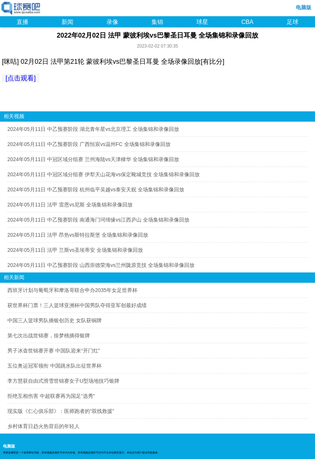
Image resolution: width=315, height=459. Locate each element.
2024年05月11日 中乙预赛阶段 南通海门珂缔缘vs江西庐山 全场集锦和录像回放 (98, 220)
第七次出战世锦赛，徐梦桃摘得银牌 (48, 335)
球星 (202, 22)
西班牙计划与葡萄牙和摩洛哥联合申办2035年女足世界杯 (72, 290)
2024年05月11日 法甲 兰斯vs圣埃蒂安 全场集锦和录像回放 (75, 250)
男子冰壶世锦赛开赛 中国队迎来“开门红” (53, 351)
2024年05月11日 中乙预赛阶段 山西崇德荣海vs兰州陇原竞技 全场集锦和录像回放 (101, 265)
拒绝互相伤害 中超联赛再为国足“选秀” (51, 396)
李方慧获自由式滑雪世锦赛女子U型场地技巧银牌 (63, 381)
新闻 (67, 22)
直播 (22, 22)
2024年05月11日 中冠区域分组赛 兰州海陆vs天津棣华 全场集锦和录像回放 (93, 159)
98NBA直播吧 (21, 9)
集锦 (157, 22)
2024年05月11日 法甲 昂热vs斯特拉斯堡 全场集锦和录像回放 (77, 235)
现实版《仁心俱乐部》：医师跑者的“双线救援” (60, 411)
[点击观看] (21, 78)
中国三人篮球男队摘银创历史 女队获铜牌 (54, 320)
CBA (247, 22)
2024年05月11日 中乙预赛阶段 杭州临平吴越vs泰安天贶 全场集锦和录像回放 (95, 189)
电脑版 (303, 7)
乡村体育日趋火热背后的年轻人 (43, 426)
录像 (112, 22)
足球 (292, 22)
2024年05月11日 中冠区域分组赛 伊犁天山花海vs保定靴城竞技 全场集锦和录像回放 (103, 174)
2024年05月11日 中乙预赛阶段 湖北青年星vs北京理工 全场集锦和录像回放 (93, 129)
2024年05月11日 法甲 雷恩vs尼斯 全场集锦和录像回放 (70, 205)
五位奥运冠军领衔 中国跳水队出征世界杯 (54, 366)
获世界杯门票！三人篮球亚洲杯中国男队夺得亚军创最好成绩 (77, 305)
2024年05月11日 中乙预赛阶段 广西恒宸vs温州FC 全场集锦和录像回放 (89, 144)
